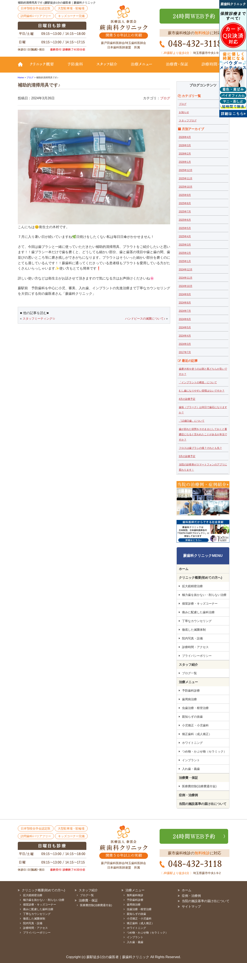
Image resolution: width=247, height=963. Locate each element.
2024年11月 (185, 277)
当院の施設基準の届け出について (202, 804)
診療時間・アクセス (195, 647)
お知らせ (184, 112)
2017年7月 (185, 352)
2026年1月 (185, 161)
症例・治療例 (188, 795)
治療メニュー (142, 67)
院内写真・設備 (192, 638)
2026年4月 (185, 137)
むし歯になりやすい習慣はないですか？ (202, 390)
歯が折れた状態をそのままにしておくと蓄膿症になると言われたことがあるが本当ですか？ (203, 434)
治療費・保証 (177, 67)
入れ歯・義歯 (191, 769)
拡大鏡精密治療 (192, 586)
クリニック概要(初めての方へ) (44, 67)
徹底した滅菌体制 (194, 629)
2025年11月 (185, 178)
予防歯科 (76, 67)
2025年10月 (185, 186)
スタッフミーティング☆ (39, 318)
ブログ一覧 (189, 673)
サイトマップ (191, 906)
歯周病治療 (189, 699)
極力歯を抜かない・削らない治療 (204, 595)
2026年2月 (185, 153)
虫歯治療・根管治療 (195, 708)
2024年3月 (185, 344)
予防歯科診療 (191, 690)
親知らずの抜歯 (192, 716)
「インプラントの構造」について (198, 382)
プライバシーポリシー (197, 655)
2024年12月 (185, 269)
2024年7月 (185, 310)
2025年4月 (185, 236)
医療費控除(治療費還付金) (199, 786)
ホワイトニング (192, 742)
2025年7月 (185, 211)
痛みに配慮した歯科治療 (198, 612)
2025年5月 (185, 228)
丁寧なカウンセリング (197, 621)
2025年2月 (185, 252)
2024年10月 (185, 286)
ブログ (165, 98)
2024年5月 (185, 327)
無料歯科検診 (135, 895)
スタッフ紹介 (107, 67)
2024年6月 (185, 319)
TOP (22, 67)
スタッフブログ (188, 120)
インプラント (191, 760)
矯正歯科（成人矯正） (197, 734)
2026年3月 (185, 145)
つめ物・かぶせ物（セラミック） (204, 751)
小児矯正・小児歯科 (195, 725)
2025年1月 (185, 261)
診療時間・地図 (212, 67)
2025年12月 (185, 170)
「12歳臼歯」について (191, 420)
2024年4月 (185, 335)
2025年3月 (185, 244)
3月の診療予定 (187, 456)
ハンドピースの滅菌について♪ (145, 318)
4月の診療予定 (187, 398)
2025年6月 (185, 219)
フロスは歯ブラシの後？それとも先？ (200, 447)
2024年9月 (185, 294)
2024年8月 (185, 302)
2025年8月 (185, 203)
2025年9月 (185, 195)
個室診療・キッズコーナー (200, 603)
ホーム (183, 569)
